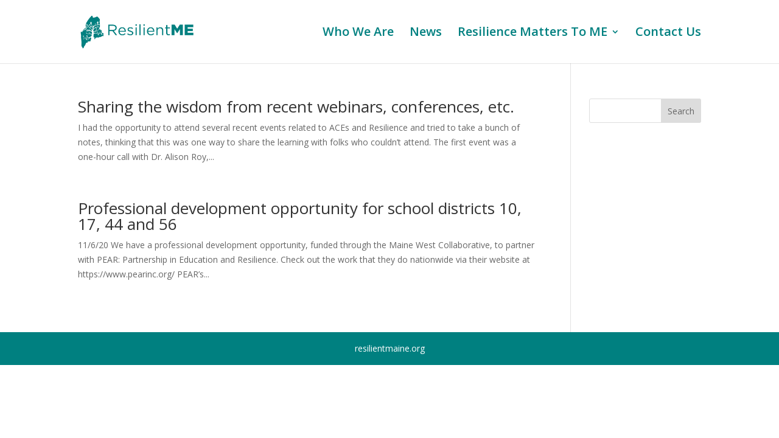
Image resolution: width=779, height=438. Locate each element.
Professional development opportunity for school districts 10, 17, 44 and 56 (300, 216)
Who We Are (358, 33)
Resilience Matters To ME (532, 33)
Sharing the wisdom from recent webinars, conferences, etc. (296, 106)
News (426, 33)
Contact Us (668, 33)
